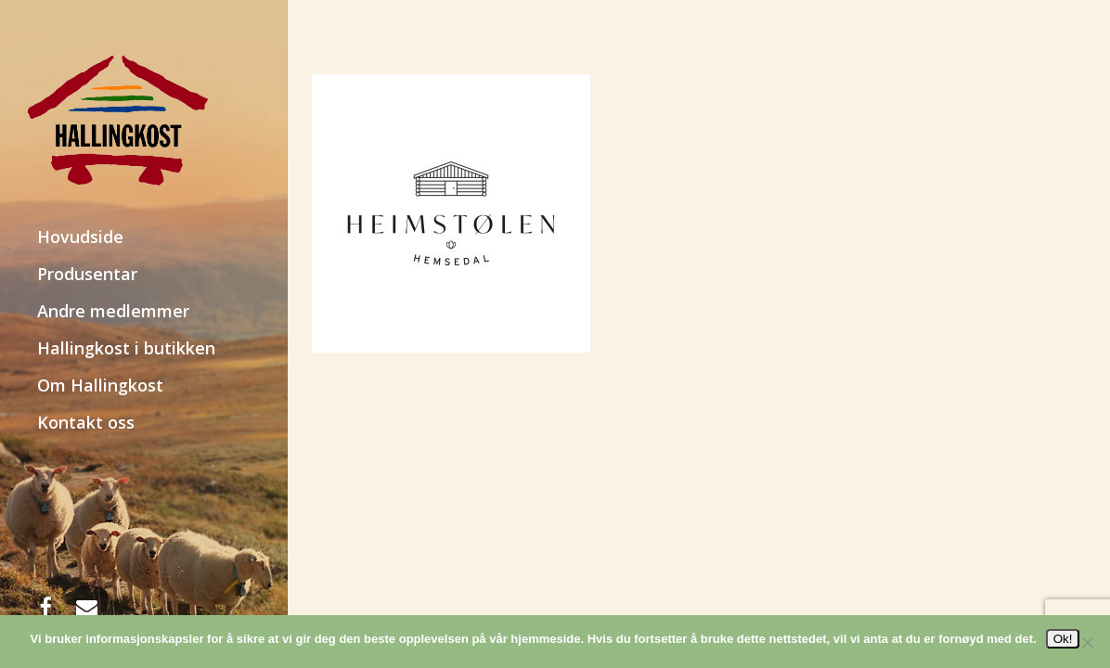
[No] (1087, 642)
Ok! (1063, 639)
